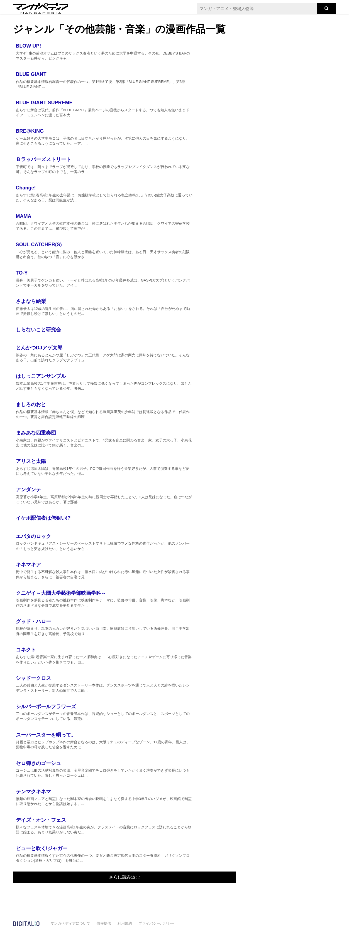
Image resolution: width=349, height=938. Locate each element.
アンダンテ (28, 489)
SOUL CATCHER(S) (39, 244)
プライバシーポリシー (156, 923)
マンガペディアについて (70, 923)
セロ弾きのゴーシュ (38, 763)
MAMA (23, 216)
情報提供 (104, 923)
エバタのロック (33, 536)
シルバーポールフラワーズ (46, 706)
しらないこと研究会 (38, 329)
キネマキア (28, 564)
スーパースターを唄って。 (46, 735)
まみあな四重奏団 (36, 433)
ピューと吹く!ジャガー (42, 848)
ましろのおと (31, 404)
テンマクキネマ (33, 791)
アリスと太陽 (31, 461)
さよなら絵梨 (31, 301)
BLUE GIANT (31, 74)
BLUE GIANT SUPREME (44, 102)
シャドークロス (33, 678)
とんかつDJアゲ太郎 (39, 347)
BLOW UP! (28, 46)
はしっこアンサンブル (41, 376)
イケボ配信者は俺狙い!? (43, 518)
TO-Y (22, 273)
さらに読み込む (124, 877)
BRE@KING (30, 131)
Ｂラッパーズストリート (43, 159)
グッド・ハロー (33, 621)
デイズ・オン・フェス (41, 820)
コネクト (26, 650)
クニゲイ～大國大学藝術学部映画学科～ (61, 593)
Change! (26, 188)
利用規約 (125, 923)
